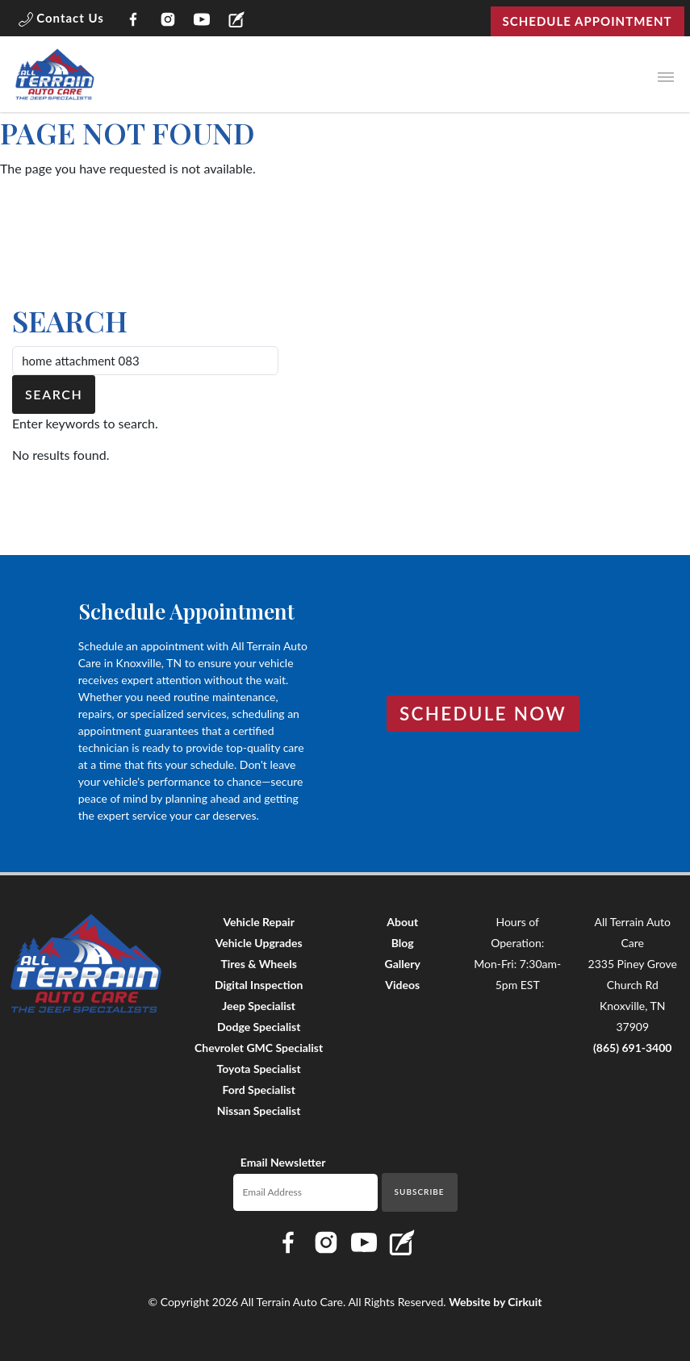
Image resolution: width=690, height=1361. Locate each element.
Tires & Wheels (258, 964)
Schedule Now (483, 713)
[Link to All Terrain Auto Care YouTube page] (202, 21)
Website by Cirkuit (495, 1302)
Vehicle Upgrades (259, 943)
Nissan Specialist (259, 1110)
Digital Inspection (259, 985)
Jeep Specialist (258, 1005)
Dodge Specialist (258, 1026)
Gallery (402, 964)
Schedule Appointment (587, 21)
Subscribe (420, 1191)
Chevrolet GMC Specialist (258, 1047)
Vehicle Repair (259, 922)
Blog (402, 943)
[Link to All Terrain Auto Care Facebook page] (133, 21)
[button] (61, 21)
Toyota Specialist (259, 1068)
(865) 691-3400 (632, 1047)
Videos (402, 985)
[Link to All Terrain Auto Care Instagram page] (167, 21)
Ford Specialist (258, 1089)
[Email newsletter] (305, 1192)
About (402, 922)
